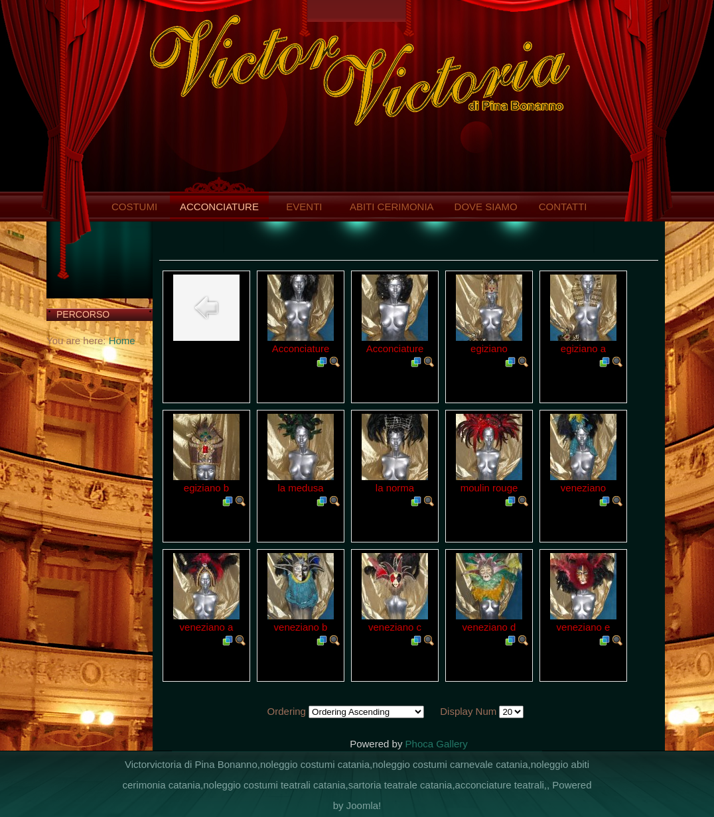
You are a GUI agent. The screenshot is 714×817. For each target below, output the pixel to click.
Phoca (419, 743)
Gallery (452, 743)
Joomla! (364, 805)
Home (122, 340)
